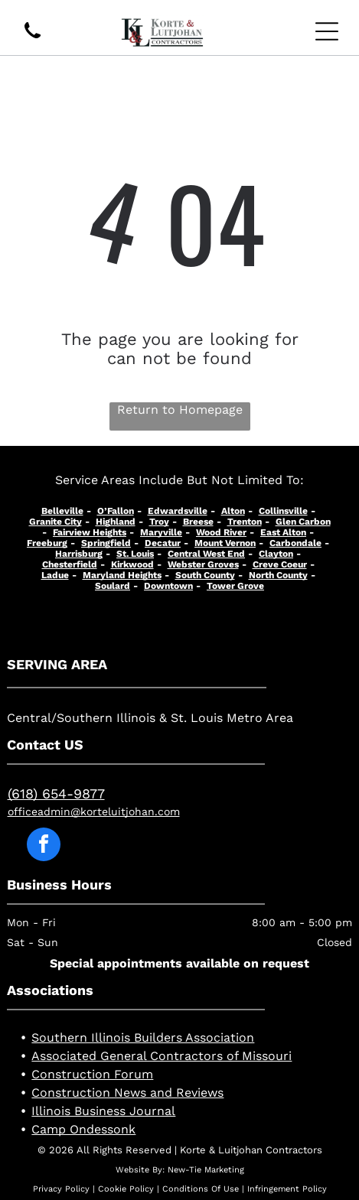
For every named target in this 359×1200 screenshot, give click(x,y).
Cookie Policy (126, 1189)
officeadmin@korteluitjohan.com (94, 811)
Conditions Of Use (200, 1189)
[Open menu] (326, 31)
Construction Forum (92, 1074)
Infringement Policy (287, 1189)
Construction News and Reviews (127, 1092)
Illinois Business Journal (103, 1111)
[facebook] (43, 846)
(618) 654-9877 (56, 793)
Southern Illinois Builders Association (142, 1037)
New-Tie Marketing (206, 1170)
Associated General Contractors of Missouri (161, 1056)
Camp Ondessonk (83, 1129)
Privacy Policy (61, 1189)
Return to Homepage (180, 409)
